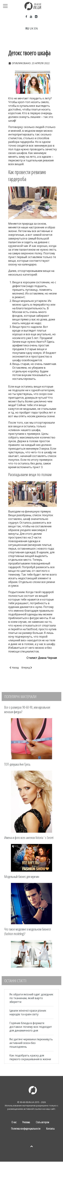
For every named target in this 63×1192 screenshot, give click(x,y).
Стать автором (42, 1122)
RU (27, 28)
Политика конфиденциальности (25, 1128)
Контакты (50, 1128)
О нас (13, 1122)
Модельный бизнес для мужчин (21, 876)
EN (36, 28)
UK (31, 28)
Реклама (26, 1122)
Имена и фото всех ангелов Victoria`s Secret (28, 837)
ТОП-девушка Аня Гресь (17, 764)
